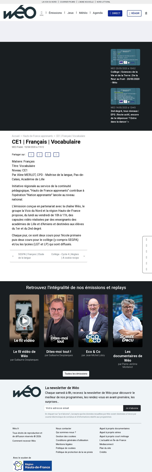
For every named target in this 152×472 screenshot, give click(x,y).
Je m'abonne (132, 408)
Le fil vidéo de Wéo (24, 354)
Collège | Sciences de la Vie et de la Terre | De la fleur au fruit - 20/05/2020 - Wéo (125, 77)
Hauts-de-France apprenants (38, 136)
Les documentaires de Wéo (127, 356)
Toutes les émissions (76, 373)
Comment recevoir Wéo (24, 441)
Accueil (15, 136)
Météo (83, 13)
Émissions (55, 13)
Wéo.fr (15, 428)
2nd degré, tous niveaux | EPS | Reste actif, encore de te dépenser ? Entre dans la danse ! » (125, 116)
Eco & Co (93, 352)
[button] (41, 13)
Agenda (98, 13)
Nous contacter (63, 428)
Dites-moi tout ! (58, 352)
